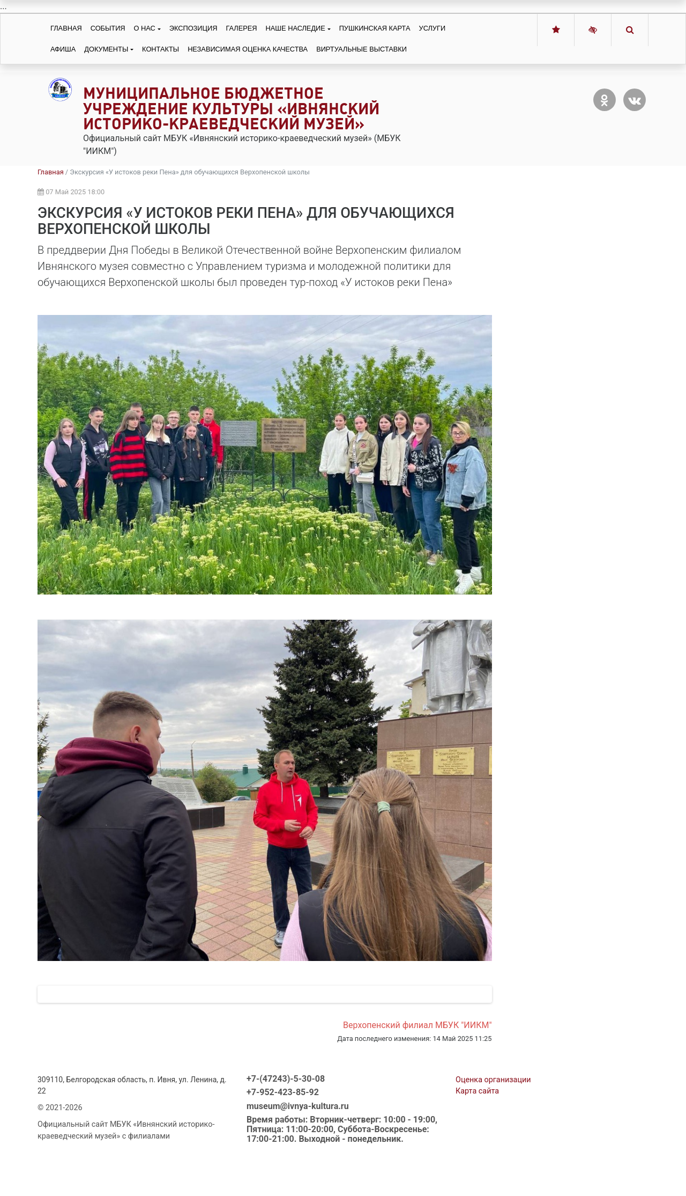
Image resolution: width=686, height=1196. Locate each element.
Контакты (160, 49)
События (108, 28)
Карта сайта (477, 1136)
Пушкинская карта (375, 28)
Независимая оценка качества (248, 49)
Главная (66, 28)
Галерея (241, 28)
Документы (106, 49)
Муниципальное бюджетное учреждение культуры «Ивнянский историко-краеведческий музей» (231, 108)
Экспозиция (193, 28)
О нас (144, 28)
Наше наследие (295, 28)
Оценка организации (493, 1124)
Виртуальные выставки (361, 49)
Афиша (63, 49)
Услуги (432, 28)
